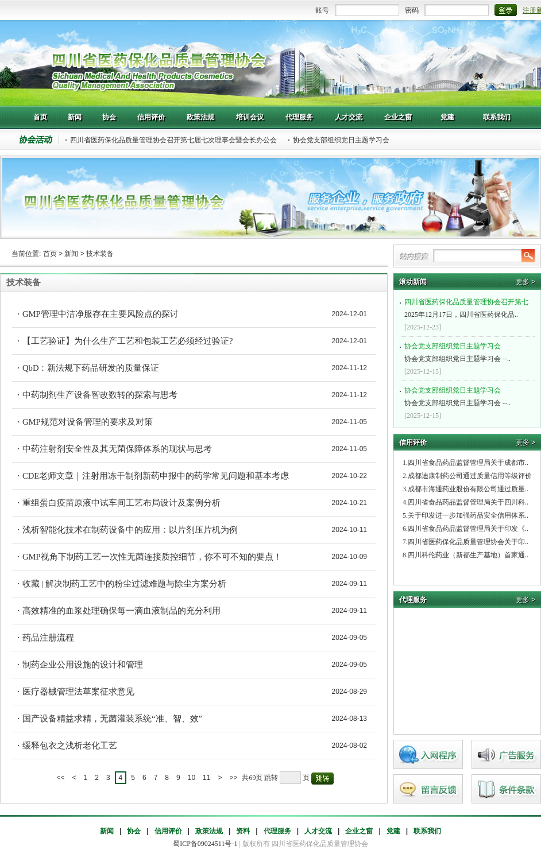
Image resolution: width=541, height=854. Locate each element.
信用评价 (168, 831)
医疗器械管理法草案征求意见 (78, 691)
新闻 (71, 254)
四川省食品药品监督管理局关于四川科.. (468, 502)
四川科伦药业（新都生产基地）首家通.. (468, 555)
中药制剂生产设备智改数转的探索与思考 (99, 394)
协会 (134, 831)
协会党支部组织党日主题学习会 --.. (468, 351)
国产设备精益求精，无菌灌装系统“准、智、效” (112, 718)
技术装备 (100, 254)
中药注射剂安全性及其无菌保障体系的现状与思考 (117, 448)
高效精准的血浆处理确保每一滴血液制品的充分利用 (121, 610)
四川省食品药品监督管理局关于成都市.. (468, 463)
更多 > (525, 282)
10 (191, 778)
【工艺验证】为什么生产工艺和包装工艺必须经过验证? (127, 341)
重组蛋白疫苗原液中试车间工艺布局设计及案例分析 (121, 502)
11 (206, 778)
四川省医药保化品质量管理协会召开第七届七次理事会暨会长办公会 (173, 140)
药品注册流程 (48, 637)
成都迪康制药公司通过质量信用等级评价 (470, 476)
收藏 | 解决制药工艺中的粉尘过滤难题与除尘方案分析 (124, 583)
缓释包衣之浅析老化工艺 (69, 745)
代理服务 (277, 831)
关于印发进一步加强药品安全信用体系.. (468, 515)
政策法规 (209, 831)
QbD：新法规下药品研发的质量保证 (91, 367)
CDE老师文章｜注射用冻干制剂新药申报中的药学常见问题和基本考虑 (155, 475)
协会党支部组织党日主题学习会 (341, 140)
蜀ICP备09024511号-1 (205, 844)
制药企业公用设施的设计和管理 (82, 664)
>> (233, 778)
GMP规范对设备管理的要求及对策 (87, 421)
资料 (243, 831)
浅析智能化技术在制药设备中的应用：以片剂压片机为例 (130, 529)
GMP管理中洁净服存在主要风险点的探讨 (100, 314)
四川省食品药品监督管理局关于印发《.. (468, 529)
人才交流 (318, 831)
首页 (50, 254)
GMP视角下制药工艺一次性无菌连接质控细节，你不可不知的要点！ (152, 556)
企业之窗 (359, 831)
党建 (393, 831)
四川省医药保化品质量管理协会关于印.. (468, 542)
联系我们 (427, 831)
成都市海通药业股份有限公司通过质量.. (468, 489)
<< (61, 778)
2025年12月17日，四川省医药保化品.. (468, 307)
